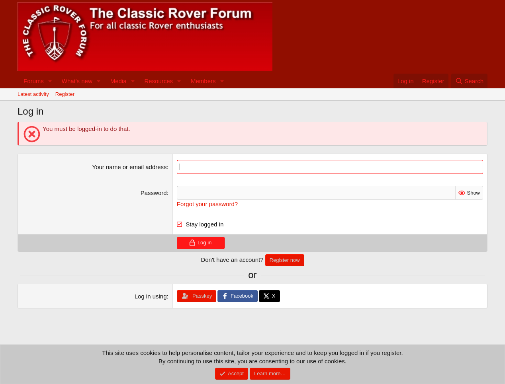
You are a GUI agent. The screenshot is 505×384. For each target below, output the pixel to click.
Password (154, 192)
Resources (158, 81)
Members (203, 81)
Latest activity (33, 94)
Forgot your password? (207, 204)
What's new (77, 81)
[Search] (469, 81)
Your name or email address (129, 167)
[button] (50, 81)
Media (118, 81)
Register (64, 94)
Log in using (151, 296)
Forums (33, 81)
